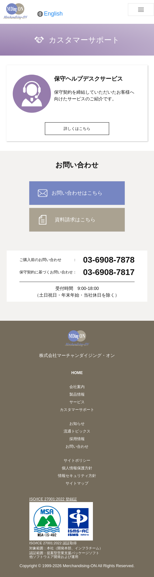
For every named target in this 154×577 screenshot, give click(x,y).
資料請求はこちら (75, 219)
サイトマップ (77, 483)
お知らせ (77, 423)
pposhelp (10, 573)
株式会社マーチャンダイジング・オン (77, 355)
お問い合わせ (77, 446)
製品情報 (77, 394)
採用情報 (77, 439)
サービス (77, 402)
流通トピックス (77, 431)
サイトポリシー (77, 460)
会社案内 (77, 387)
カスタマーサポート (77, 409)
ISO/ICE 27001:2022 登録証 (53, 499)
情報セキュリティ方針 (77, 475)
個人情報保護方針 (77, 468)
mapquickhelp (37, 573)
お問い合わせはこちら (77, 193)
